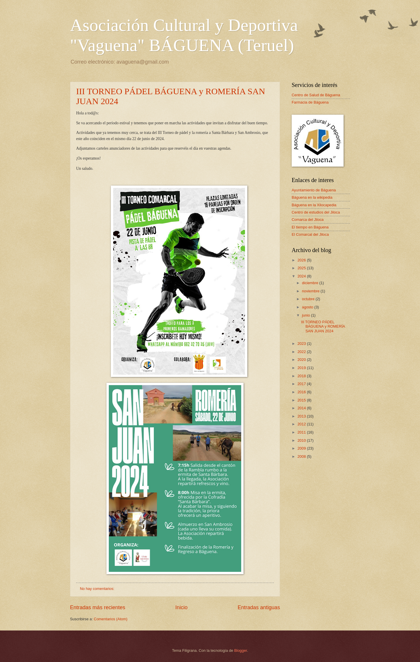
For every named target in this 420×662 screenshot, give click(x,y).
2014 (302, 408)
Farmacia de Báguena (310, 102)
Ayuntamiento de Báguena (314, 190)
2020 (302, 359)
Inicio (181, 607)
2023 (302, 343)
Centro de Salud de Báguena (316, 95)
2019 (302, 368)
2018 (302, 376)
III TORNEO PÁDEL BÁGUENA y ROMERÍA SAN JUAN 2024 (323, 326)
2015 (302, 400)
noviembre (311, 291)
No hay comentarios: (98, 588)
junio (306, 315)
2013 (302, 416)
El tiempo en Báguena (310, 227)
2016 (302, 392)
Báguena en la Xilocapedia (314, 205)
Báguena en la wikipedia (312, 197)
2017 (302, 384)
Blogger (240, 650)
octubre (309, 299)
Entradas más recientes (97, 607)
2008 (302, 456)
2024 (302, 276)
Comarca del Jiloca (307, 219)
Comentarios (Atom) (110, 619)
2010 (302, 440)
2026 (302, 260)
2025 (302, 268)
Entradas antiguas (259, 607)
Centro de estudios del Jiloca (316, 212)
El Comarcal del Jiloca (310, 234)
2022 (302, 352)
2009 (302, 448)
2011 (302, 432)
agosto (308, 307)
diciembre (310, 283)
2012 (302, 424)
